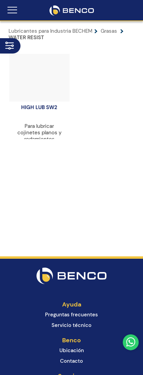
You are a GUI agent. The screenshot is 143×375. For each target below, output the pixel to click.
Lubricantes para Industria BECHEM (55, 31)
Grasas (112, 31)
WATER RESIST (26, 37)
